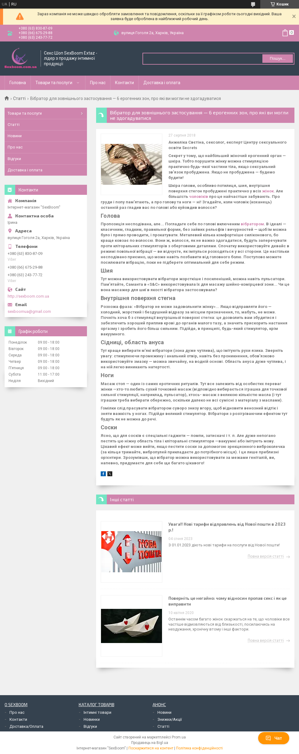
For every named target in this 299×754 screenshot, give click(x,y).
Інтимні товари (97, 712)
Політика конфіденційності (199, 748)
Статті (19, 98)
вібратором (252, 224)
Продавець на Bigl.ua (149, 743)
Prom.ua (179, 737)
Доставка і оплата (161, 82)
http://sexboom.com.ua (28, 296)
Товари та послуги (53, 82)
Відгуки (14, 158)
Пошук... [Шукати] (277, 58)
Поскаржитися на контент (150, 748)
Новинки (92, 719)
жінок (268, 191)
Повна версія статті (266, 556)
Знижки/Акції (169, 719)
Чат (273, 738)
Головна (17, 82)
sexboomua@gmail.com (29, 311)
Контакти (124, 82)
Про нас (98, 82)
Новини (15, 136)
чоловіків (198, 196)
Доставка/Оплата (26, 726)
